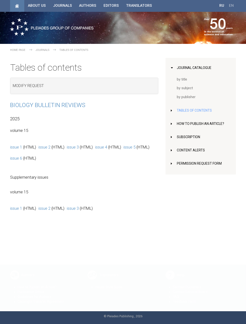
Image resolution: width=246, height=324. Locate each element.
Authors (87, 5)
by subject (185, 88)
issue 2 (44, 147)
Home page (17, 50)
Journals (62, 5)
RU (221, 5)
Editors (111, 5)
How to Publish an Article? (202, 124)
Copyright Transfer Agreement (41, 298)
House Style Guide (109, 283)
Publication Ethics (31, 288)
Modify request (28, 85)
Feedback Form (184, 298)
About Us (37, 5)
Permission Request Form (200, 163)
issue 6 (16, 158)
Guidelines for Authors (34, 293)
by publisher (187, 97)
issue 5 (129, 147)
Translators (139, 5)
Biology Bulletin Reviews (47, 105)
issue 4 (101, 147)
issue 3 (73, 147)
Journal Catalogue (195, 68)
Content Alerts (192, 150)
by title (182, 79)
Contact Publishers (187, 283)
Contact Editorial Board (190, 288)
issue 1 (16, 147)
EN (231, 5)
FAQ (176, 293)
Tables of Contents (195, 110)
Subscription (189, 137)
